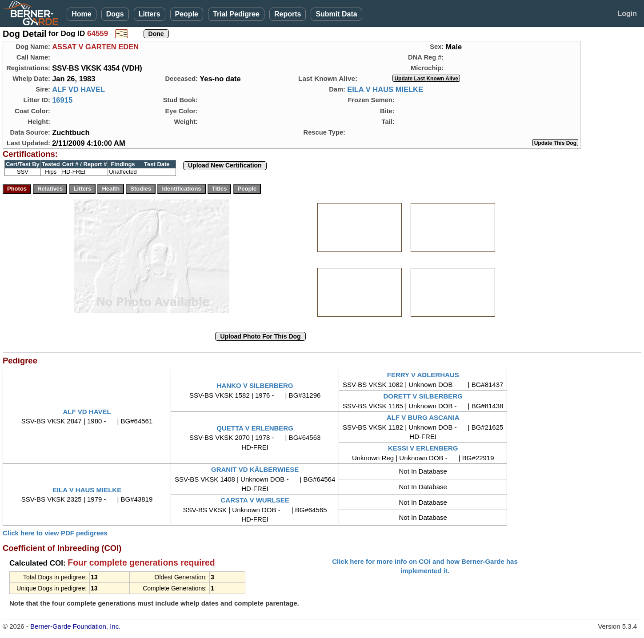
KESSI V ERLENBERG (423, 448)
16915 (62, 100)
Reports (287, 14)
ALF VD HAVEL (78, 89)
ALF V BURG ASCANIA (423, 417)
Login (627, 13)
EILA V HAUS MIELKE (385, 89)
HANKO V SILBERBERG (255, 385)
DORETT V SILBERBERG (423, 396)
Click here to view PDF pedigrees (55, 533)
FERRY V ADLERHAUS (423, 375)
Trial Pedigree (236, 14)
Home (81, 14)
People (186, 14)
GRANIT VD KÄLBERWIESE (255, 469)
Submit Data (336, 14)
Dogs (115, 14)
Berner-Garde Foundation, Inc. (75, 626)
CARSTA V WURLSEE (255, 500)
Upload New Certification (225, 165)
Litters (149, 14)
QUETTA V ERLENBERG (254, 428)
